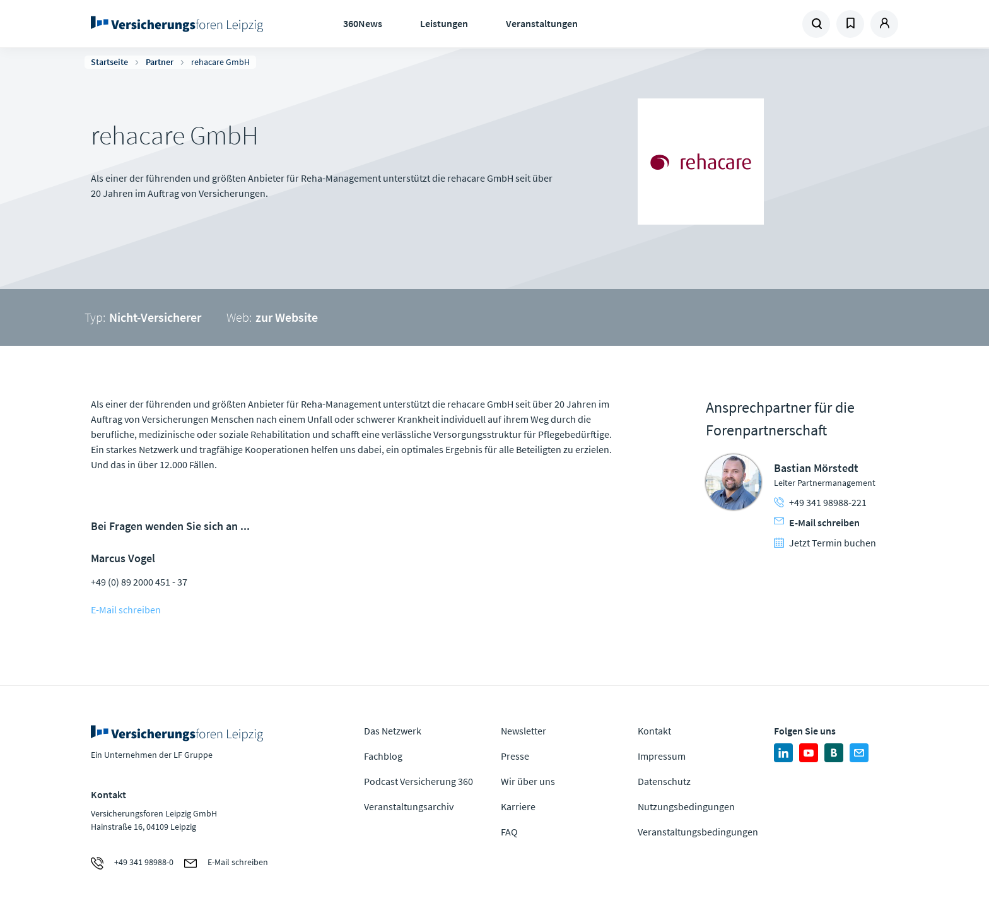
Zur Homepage (181, 24)
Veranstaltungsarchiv (409, 806)
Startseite (109, 62)
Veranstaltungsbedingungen (698, 831)
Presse (515, 756)
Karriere (518, 806)
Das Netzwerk (392, 730)
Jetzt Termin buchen (825, 542)
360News (362, 23)
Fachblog (383, 756)
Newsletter (523, 730)
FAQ (509, 831)
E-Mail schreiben (126, 609)
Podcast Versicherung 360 (418, 781)
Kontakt (654, 730)
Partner (159, 62)
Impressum (662, 756)
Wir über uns (528, 781)
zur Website (286, 317)
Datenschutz (664, 781)
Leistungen (444, 23)
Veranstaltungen (542, 23)
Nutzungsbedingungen (686, 806)
